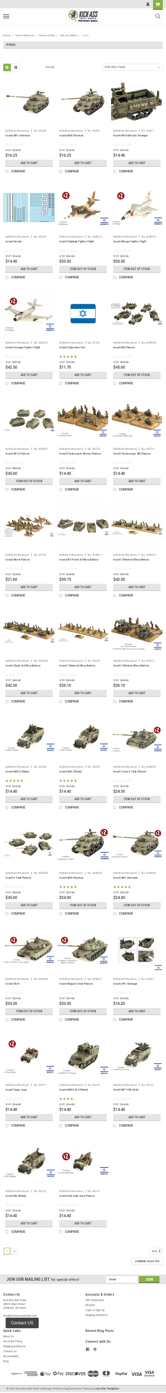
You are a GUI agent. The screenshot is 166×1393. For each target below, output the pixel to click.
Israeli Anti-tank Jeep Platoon (77, 1195)
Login (88, 1310)
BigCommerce (73, 1388)
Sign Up (100, 1310)
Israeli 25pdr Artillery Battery (22, 665)
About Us (8, 1336)
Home (6, 35)
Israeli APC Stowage (125, 983)
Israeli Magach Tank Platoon (76, 983)
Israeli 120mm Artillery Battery (77, 665)
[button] (22, 1323)
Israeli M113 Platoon (17, 453)
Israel (85, 35)
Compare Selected (147, 1261)
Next (157, 1251)
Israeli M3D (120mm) (17, 771)
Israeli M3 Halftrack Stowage (130, 135)
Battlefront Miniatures (17, 130)
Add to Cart (29, 163)
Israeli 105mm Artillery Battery (131, 559)
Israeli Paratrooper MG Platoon (132, 453)
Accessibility (11, 1356)
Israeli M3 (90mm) (15, 1195)
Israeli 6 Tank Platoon (18, 877)
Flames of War (47, 35)
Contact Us (10, 1351)
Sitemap (46, 1388)
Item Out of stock (83, 269)
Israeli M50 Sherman (71, 135)
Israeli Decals (13, 241)
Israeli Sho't (12, 983)
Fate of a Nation (69, 35)
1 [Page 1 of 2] (7, 1251)
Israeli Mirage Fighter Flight (129, 241)
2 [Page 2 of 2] (14, 1251)
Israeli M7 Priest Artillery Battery (78, 559)
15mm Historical (24, 35)
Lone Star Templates (107, 1388)
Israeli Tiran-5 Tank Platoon (129, 771)
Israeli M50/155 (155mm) (73, 1089)
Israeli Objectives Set (72, 347)
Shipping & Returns (96, 1315)
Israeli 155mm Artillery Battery (131, 665)
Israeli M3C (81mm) (70, 771)
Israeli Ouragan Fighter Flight (22, 347)
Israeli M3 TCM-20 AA (126, 1089)
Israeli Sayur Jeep (16, 1089)
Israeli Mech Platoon (17, 559)
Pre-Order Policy (12, 1341)
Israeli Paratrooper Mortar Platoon (80, 453)
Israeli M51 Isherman (17, 135)
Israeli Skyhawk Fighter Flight (76, 241)
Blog (6, 1361)
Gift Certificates (94, 1300)
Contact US (22, 1322)
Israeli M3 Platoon (124, 347)
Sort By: (50, 67)
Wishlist (90, 1305)
